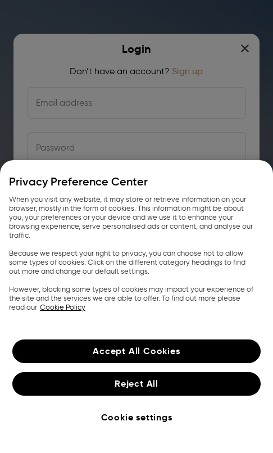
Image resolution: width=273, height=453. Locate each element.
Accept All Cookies (136, 351)
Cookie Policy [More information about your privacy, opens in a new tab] (62, 307)
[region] (136, 306)
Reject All (136, 383)
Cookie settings (136, 417)
